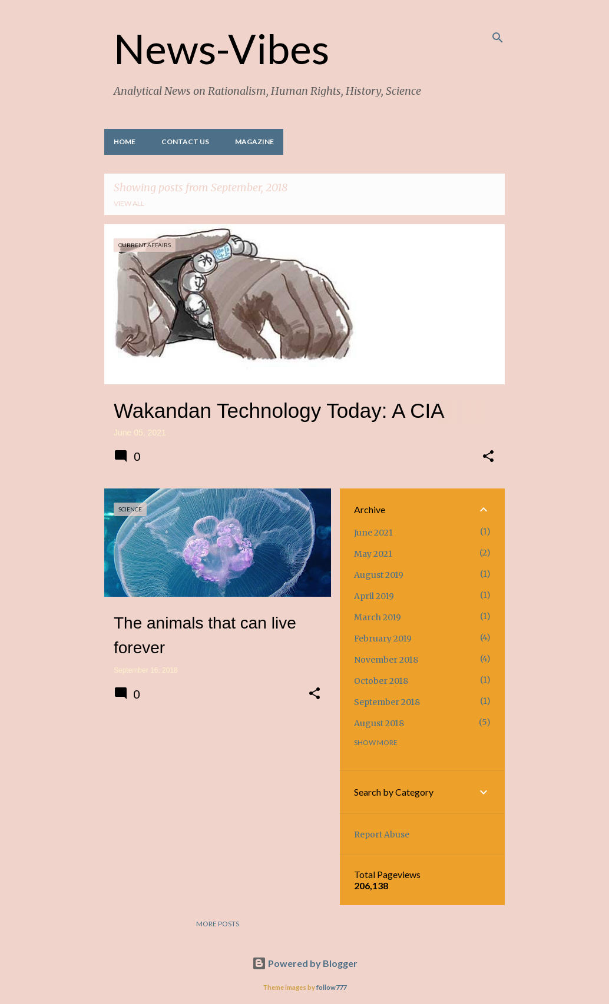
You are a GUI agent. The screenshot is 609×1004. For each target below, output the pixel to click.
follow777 (331, 987)
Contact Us (185, 141)
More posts (217, 923)
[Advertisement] (213, 806)
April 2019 (374, 596)
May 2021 (373, 553)
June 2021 (373, 532)
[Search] (498, 38)
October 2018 (381, 681)
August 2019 (378, 575)
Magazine (254, 141)
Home (124, 141)
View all (129, 203)
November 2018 (386, 659)
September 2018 (387, 702)
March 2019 (377, 617)
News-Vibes (221, 48)
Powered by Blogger (305, 963)
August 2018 (379, 723)
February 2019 (383, 638)
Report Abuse (381, 834)
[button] (488, 457)
